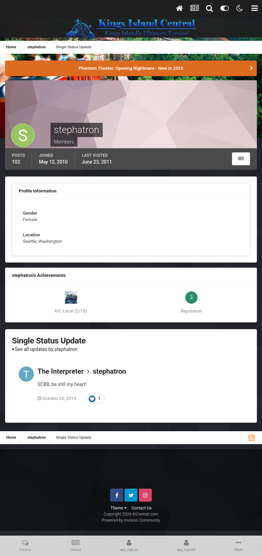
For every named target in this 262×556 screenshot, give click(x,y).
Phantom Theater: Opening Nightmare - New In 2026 (131, 68)
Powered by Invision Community (131, 520)
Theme (119, 508)
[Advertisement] (131, 471)
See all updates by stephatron (44, 349)
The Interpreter (61, 371)
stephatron (109, 371)
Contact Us (142, 508)
